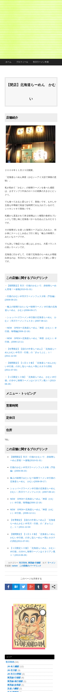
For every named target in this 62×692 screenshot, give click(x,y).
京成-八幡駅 (13, 688)
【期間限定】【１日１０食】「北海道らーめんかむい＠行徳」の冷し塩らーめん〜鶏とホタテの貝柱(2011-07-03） (30, 366)
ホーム (8, 62)
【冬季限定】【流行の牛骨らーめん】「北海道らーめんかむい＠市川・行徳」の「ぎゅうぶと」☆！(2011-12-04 (30, 352)
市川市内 (23, 563)
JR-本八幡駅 (13, 666)
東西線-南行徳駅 (15, 681)
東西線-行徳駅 (34, 563)
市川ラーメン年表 (41, 62)
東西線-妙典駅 (14, 685)
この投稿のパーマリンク (30, 566)
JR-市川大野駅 (14, 674)
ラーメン (51, 563)
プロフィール (22, 62)
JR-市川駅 (12, 670)
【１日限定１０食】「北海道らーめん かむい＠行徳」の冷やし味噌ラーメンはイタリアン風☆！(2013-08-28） (30, 380)
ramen (15, 566)
